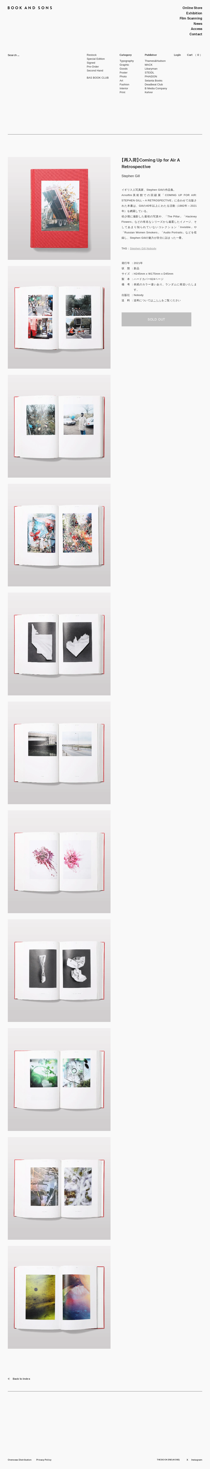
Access (196, 29)
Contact (195, 34)
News (198, 24)
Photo (123, 76)
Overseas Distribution (19, 1460)
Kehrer (149, 92)
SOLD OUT (156, 319)
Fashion (124, 84)
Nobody (151, 248)
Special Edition (96, 58)
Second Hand (95, 70)
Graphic (124, 64)
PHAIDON (151, 76)
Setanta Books (153, 80)
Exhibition (194, 13)
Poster (123, 72)
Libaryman (151, 68)
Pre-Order (93, 66)
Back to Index (19, 1379)
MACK (149, 64)
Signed (91, 62)
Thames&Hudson (155, 60)
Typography (127, 60)
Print (122, 92)
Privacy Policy (43, 1460)
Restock (92, 54)
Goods (124, 68)
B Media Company (156, 88)
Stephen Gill (138, 248)
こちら (157, 300)
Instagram (196, 1460)
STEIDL (149, 72)
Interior (124, 88)
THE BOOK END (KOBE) (168, 1460)
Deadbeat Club (154, 84)
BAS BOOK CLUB (98, 77)
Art (121, 80)
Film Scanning (191, 18)
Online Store (192, 8)
